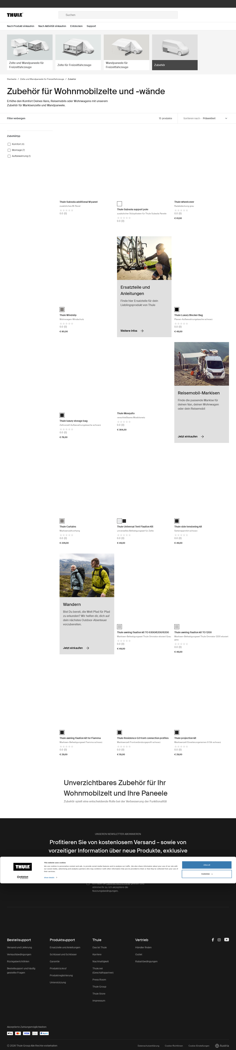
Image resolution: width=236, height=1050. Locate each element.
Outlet (138, 954)
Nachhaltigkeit (101, 961)
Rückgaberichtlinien (18, 961)
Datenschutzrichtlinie (118, 883)
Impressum (99, 1000)
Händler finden (143, 947)
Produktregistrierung (61, 975)
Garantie (55, 961)
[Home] (32, 15)
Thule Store (99, 993)
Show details (49, 1044)
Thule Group (99, 986)
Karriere (97, 954)
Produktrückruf (58, 968)
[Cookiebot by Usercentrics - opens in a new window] (22, 1044)
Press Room (99, 979)
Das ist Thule (100, 947)
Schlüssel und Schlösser (63, 954)
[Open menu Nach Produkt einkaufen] (22, 26)
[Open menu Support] (93, 26)
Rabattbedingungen (146, 961)
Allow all (206, 1031)
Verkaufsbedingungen (19, 954)
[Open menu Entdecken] (78, 26)
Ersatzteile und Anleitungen (65, 947)
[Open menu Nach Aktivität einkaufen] (54, 26)
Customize (206, 1040)
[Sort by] (215, 118)
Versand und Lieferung (19, 947)
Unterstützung (58, 982)
